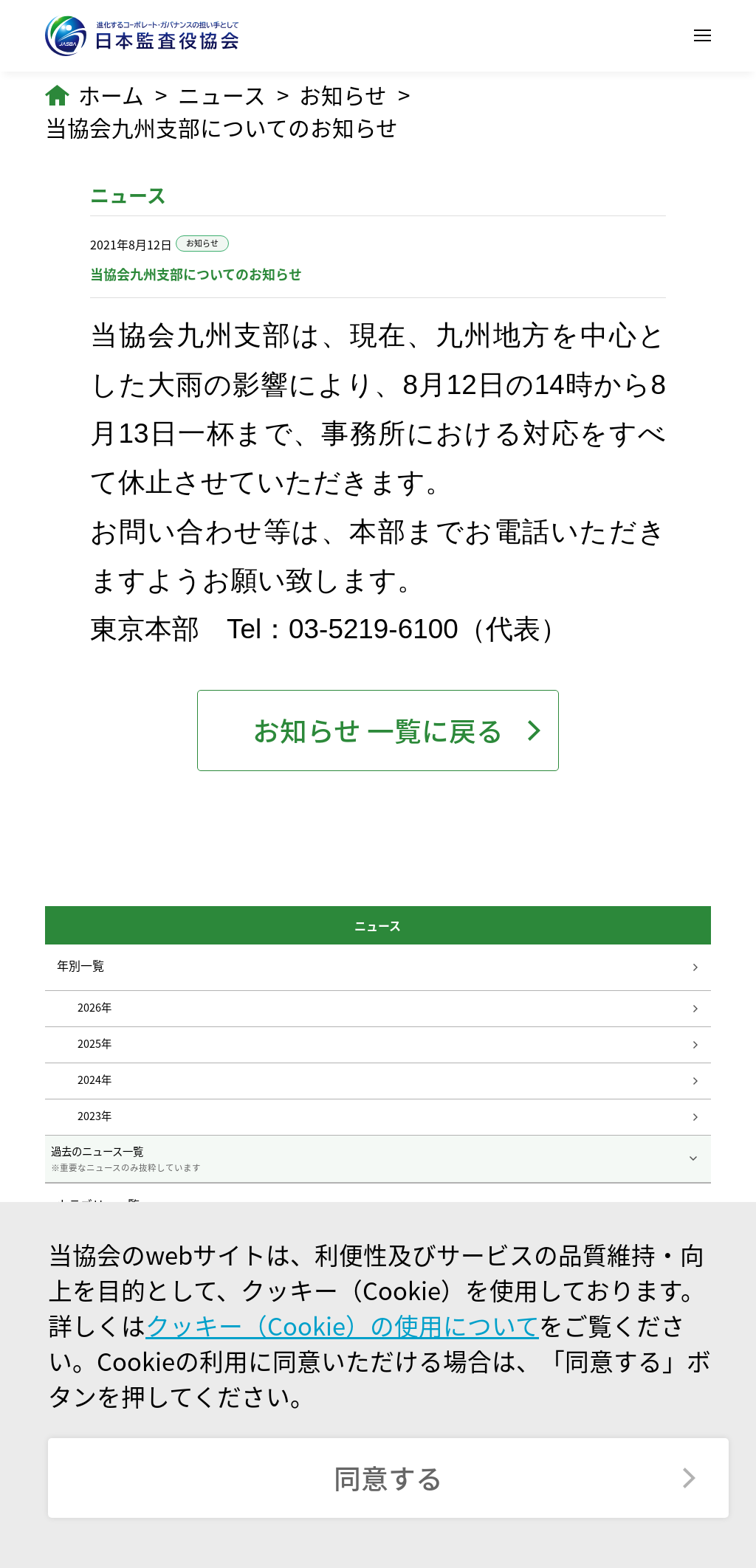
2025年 (94, 1043)
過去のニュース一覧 (378, 1158)
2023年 (94, 1115)
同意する (388, 1477)
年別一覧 (80, 965)
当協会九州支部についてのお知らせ (221, 127)
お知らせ (343, 95)
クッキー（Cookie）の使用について (342, 1325)
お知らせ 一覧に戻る (378, 730)
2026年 (94, 1006)
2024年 (94, 1079)
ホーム (111, 95)
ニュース (222, 95)
